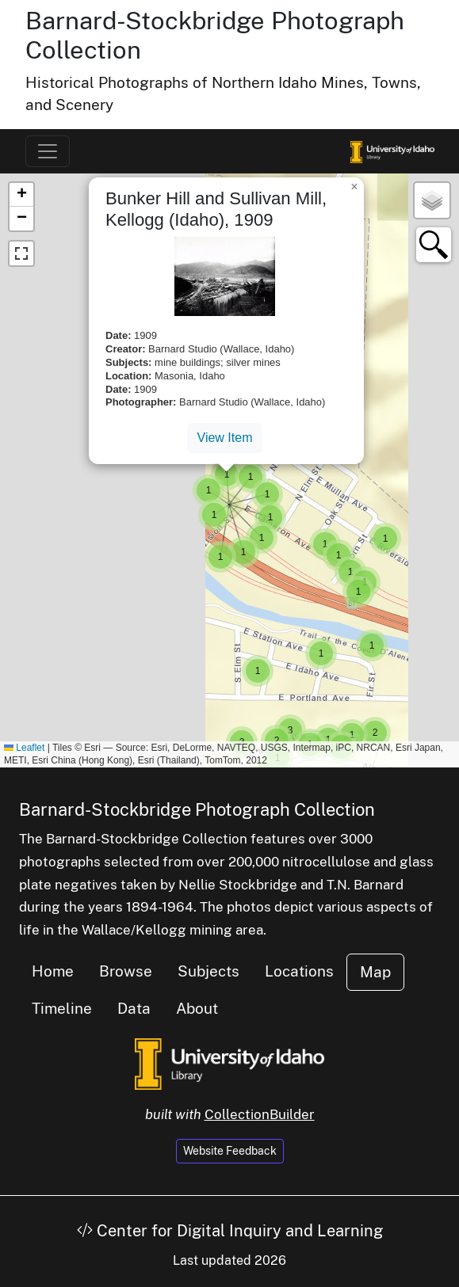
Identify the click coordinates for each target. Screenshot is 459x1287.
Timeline (62, 1008)
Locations (299, 971)
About (197, 1008)
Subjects (208, 971)
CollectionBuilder (260, 1114)
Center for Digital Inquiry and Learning (230, 1230)
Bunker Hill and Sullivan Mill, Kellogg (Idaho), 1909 (216, 209)
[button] (321, 653)
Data (134, 1008)
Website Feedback (230, 1150)
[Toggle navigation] (47, 151)
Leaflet (24, 747)
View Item (225, 437)
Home (53, 971)
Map (375, 971)
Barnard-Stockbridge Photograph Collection (197, 809)
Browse (125, 971)
